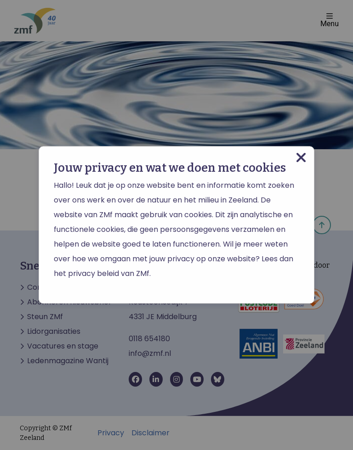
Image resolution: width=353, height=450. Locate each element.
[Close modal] (301, 157)
